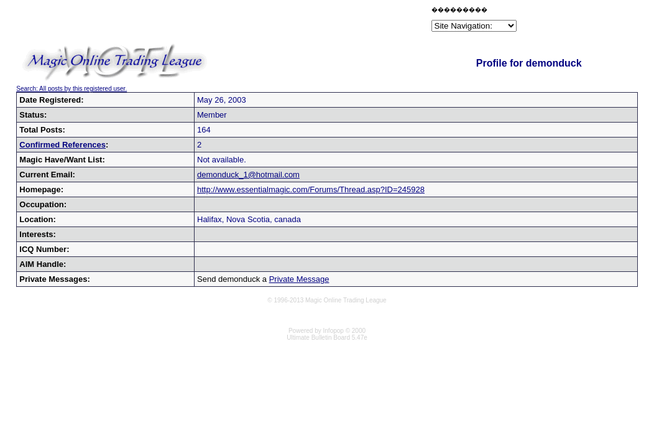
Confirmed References (62, 144)
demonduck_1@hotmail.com (248, 174)
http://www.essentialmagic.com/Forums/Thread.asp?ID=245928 (311, 189)
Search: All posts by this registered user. (71, 88)
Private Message (299, 279)
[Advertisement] (283, 21)
